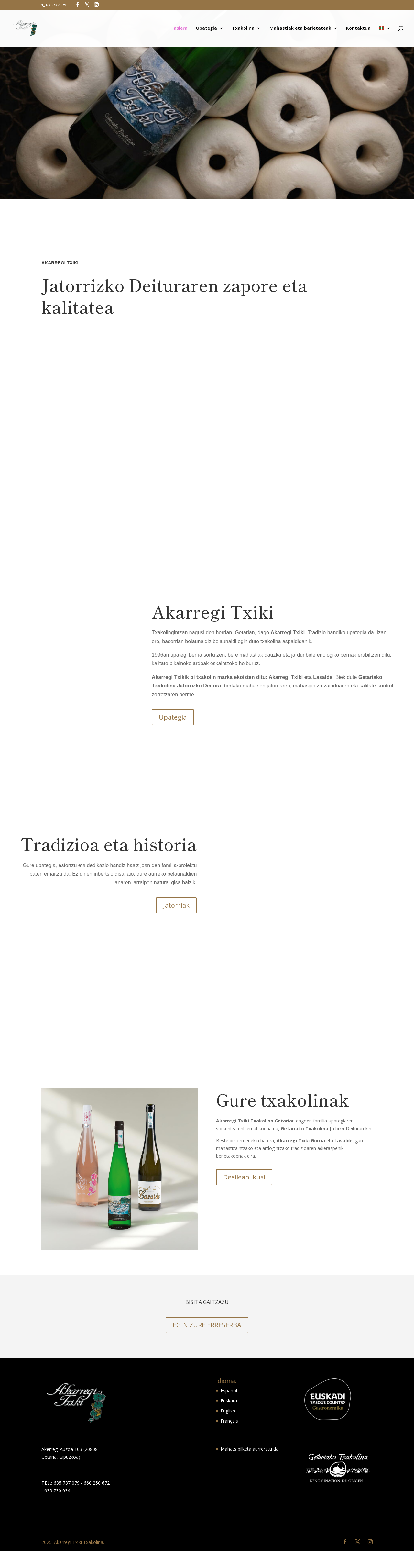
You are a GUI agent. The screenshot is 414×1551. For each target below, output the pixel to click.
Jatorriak (176, 905)
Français (229, 1421)
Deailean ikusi (244, 1177)
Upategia (206, 28)
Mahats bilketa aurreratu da (249, 1449)
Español (229, 1391)
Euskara (229, 1401)
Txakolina (243, 28)
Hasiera (179, 28)
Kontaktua (358, 28)
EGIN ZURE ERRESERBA (207, 1325)
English (228, 1411)
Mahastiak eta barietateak (300, 28)
